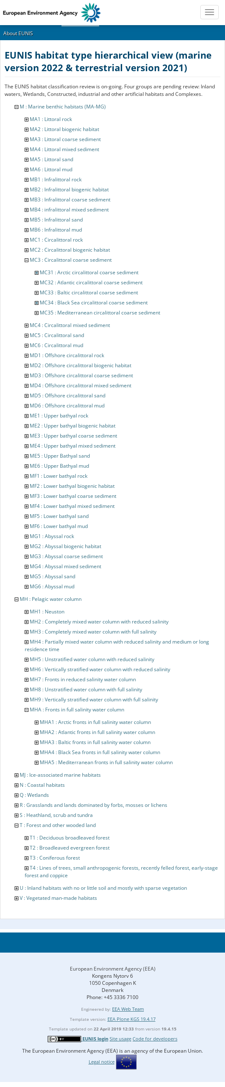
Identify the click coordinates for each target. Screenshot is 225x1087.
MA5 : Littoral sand (51, 159)
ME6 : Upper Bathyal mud (59, 465)
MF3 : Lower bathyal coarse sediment (73, 496)
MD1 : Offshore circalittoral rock (67, 355)
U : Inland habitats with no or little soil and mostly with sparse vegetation (103, 887)
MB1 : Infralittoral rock (56, 179)
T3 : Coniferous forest (55, 857)
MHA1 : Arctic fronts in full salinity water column (95, 722)
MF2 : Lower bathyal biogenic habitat (72, 485)
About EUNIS (18, 33)
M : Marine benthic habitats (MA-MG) (63, 106)
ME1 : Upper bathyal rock (59, 415)
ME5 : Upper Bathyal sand (60, 455)
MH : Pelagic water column (51, 599)
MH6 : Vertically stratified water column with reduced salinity (100, 669)
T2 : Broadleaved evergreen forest (70, 847)
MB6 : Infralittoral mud (56, 229)
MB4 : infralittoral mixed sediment (69, 209)
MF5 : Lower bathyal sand (59, 516)
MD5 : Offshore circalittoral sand (67, 395)
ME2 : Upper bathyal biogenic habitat (72, 425)
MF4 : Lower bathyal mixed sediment (72, 506)
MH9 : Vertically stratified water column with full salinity (94, 699)
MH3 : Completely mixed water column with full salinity (93, 631)
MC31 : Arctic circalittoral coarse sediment (89, 272)
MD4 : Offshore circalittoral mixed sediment (80, 385)
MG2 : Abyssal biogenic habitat (65, 546)
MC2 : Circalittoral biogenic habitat (70, 249)
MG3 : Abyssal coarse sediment (66, 556)
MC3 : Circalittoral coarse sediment (71, 259)
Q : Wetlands (34, 795)
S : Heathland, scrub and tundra (56, 815)
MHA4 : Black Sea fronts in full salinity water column (100, 752)
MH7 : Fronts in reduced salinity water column (83, 679)
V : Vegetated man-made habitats (58, 898)
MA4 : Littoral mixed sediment (64, 149)
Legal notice (102, 1062)
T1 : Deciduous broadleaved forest (70, 837)
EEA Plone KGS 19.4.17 (131, 1019)
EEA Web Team (128, 1009)
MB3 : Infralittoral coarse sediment (70, 199)
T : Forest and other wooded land (58, 825)
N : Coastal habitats (42, 784)
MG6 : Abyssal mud (52, 586)
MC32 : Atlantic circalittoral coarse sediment (91, 282)
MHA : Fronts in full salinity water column (77, 709)
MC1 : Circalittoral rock (56, 239)
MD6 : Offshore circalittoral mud (67, 405)
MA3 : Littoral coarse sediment (65, 139)
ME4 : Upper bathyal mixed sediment (72, 445)
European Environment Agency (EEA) (113, 968)
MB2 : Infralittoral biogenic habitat (69, 189)
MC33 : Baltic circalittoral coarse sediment (89, 292)
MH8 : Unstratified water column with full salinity (86, 689)
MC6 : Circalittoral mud (56, 345)
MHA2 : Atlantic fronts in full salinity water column (97, 732)
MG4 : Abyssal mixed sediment (65, 566)
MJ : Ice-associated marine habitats (60, 774)
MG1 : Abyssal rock (52, 536)
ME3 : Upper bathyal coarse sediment (73, 435)
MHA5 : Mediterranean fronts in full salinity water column (106, 762)
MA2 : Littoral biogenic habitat (64, 129)
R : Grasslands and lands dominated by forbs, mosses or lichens (93, 805)
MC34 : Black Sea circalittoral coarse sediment (94, 302)
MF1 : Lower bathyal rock (58, 475)
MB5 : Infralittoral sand (56, 219)
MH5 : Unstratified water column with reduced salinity (92, 659)
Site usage (120, 1038)
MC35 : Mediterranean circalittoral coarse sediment (100, 312)
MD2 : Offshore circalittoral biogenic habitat (80, 365)
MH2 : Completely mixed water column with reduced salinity (99, 621)
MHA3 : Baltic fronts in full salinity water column (95, 742)
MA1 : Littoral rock (51, 119)
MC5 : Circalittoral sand (57, 335)
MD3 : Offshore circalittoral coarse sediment (81, 375)
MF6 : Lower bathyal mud (59, 526)
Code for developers (155, 1038)
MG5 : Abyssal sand (52, 576)
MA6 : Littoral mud (51, 169)
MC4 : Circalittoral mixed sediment (70, 325)
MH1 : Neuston (47, 611)
